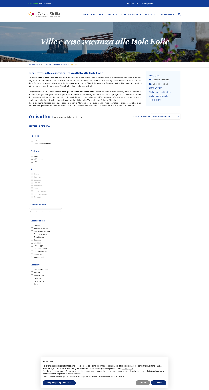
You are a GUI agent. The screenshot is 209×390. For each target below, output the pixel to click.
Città (35, 162)
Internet (37, 272)
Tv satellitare (39, 275)
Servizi (150, 14)
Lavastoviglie (39, 281)
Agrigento (38, 197)
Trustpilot (160, 3)
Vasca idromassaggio (42, 231)
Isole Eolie (38, 186)
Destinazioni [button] (92, 14)
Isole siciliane (155, 100)
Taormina (37, 177)
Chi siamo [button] (165, 14)
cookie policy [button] (127, 368)
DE (137, 4)
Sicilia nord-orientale (158, 96)
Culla (36, 284)
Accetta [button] (158, 383)
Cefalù (36, 188)
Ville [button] (111, 14)
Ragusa (37, 183)
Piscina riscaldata (41, 228)
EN (128, 4)
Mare (36, 156)
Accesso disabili (40, 248)
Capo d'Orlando (40, 194)
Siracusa (37, 180)
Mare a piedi (39, 257)
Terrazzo (37, 240)
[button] (179, 14)
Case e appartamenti (42, 144)
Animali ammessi (40, 251)
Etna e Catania (40, 191)
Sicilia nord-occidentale (160, 92)
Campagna (38, 159)
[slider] (30, 209)
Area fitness (39, 237)
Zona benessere (40, 234)
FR (133, 4)
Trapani (37, 174)
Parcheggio (38, 246)
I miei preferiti (147, 4)
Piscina (37, 226)
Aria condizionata (41, 270)
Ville (35, 141)
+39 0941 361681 (45, 4)
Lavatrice (37, 278)
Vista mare (38, 254)
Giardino (37, 243)
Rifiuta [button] (143, 383)
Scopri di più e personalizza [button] (59, 383)
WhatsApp (33, 4)
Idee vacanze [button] (130, 14)
